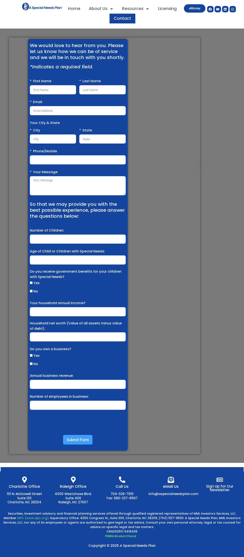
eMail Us (171, 486)
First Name (42, 81)
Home (74, 9)
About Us (101, 9)
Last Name (91, 81)
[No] (31, 291)
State (87, 130)
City (36, 130)
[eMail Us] (171, 479)
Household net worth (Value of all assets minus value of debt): (76, 326)
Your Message (45, 172)
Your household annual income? (57, 303)
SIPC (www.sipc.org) (33, 518)
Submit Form (78, 440)
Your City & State (45, 122)
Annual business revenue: (52, 375)
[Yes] (31, 282)
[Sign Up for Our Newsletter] (220, 479)
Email (37, 101)
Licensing (167, 9)
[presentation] (62, 422)
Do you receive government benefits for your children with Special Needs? (75, 274)
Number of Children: (47, 230)
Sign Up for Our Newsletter (219, 488)
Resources (136, 9)
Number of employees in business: (59, 396)
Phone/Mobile (45, 151)
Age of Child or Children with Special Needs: (67, 251)
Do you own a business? (50, 349)
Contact (122, 18)
